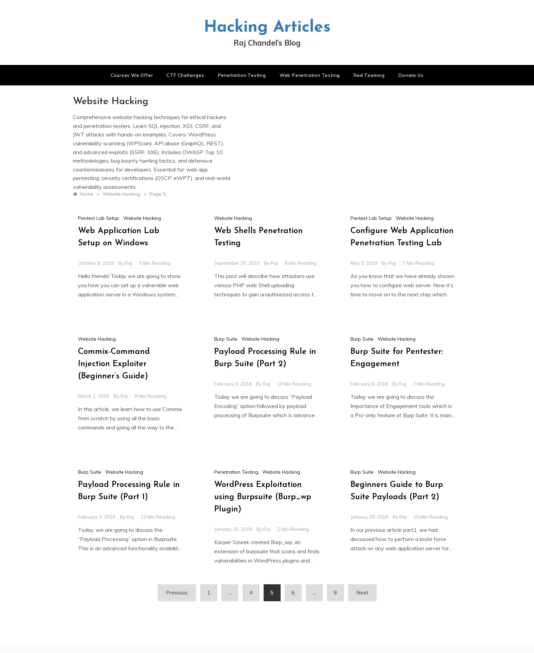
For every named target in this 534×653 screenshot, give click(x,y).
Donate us (410, 75)
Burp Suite (225, 339)
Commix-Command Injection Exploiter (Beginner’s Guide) (114, 364)
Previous (177, 592)
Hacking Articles (267, 27)
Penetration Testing (242, 75)
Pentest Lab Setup (98, 218)
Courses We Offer (132, 75)
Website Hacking (142, 218)
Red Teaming (369, 75)
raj (128, 263)
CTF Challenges (185, 75)
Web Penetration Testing (310, 75)
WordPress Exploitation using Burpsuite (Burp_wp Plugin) (262, 497)
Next (362, 592)
